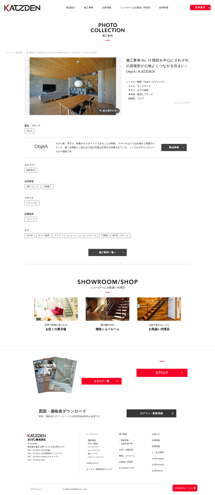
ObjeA (29, 131)
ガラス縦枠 (44, 235)
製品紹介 (70, 7)
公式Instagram (158, 458)
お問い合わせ (162, 384)
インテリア (93, 447)
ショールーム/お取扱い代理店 (135, 7)
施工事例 (88, 7)
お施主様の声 (127, 444)
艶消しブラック (121, 235)
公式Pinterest (157, 471)
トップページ (92, 434)
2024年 (29, 235)
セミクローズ (89, 235)
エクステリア (94, 450)
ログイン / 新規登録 (152, 413)
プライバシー (37, 489)
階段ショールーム (127, 456)
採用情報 (163, 7)
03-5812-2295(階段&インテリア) (47, 453)
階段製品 (30, 170)
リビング (30, 219)
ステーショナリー (96, 457)
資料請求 (200, 7)
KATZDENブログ (126, 468)
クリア (57, 235)
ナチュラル (32, 203)
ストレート (72, 235)
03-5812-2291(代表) (41, 450)
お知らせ (156, 434)
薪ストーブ (93, 454)
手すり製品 (93, 444)
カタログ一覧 (101, 381)
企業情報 (106, 7)
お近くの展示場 (126, 450)
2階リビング (32, 186)
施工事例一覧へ (107, 252)
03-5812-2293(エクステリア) (45, 457)
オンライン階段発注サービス (99, 469)
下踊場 (104, 235)
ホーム (8, 52)
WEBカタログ (92, 463)
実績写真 (125, 440)
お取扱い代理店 (126, 462)
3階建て (48, 186)
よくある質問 (158, 452)
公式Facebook (158, 464)
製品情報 (174, 147)
